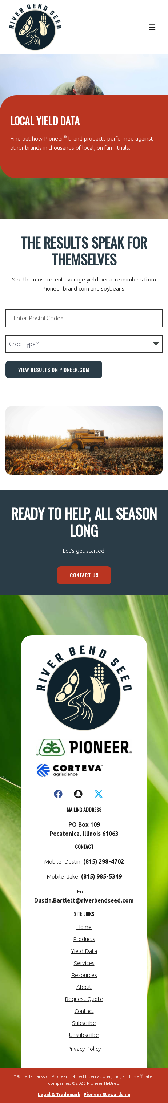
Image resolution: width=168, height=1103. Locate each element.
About (84, 987)
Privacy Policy (84, 1048)
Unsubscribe (84, 1034)
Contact (84, 1010)
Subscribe (84, 1022)
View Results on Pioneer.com (53, 369)
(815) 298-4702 (103, 861)
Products (84, 939)
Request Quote (84, 998)
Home (84, 927)
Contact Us (84, 575)
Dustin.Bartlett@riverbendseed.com (84, 900)
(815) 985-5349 (101, 876)
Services (84, 963)
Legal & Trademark (59, 1094)
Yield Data (84, 951)
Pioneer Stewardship (107, 1094)
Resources (84, 975)
